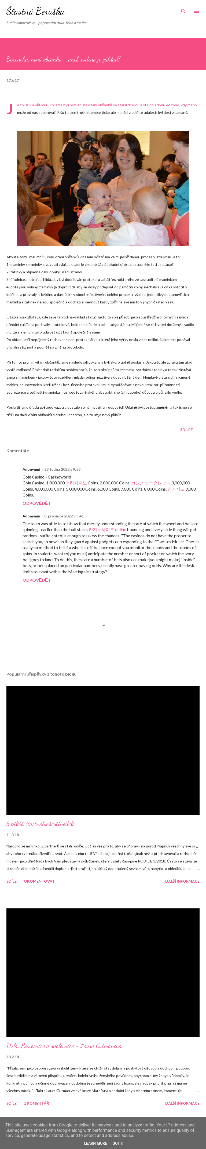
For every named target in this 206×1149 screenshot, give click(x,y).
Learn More (95, 1143)
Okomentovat (39, 881)
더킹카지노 (76, 482)
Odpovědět (37, 503)
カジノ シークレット (151, 482)
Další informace (182, 881)
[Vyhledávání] (183, 9)
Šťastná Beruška (35, 11)
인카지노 (176, 488)
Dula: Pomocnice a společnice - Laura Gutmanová (64, 1046)
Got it (118, 1143)
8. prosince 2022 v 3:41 (64, 516)
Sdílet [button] (186, 429)
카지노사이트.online (107, 529)
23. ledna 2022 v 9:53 (62, 469)
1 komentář (36, 1103)
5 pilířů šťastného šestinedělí (40, 824)
